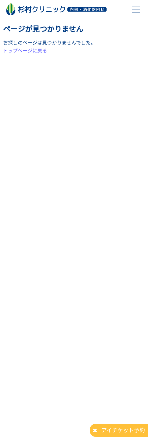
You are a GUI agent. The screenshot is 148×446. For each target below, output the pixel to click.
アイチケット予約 (123, 430)
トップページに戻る (25, 50)
